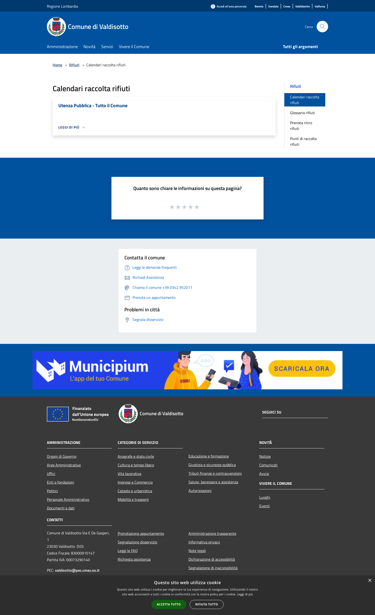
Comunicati (268, 465)
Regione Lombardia (62, 6)
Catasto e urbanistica (135, 491)
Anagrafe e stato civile (136, 456)
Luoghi (264, 497)
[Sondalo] (273, 6)
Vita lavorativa (129, 473)
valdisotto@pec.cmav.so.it (77, 570)
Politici (52, 491)
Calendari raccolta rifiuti (304, 100)
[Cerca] (322, 26)
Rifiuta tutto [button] (206, 604)
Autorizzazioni (200, 490)
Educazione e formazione (208, 456)
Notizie (265, 456)
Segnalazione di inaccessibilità (212, 568)
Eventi (264, 506)
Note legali (197, 551)
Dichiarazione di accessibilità (211, 559)
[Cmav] (286, 6)
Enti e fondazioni (60, 482)
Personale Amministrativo (68, 499)
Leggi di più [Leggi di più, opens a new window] (245, 594)
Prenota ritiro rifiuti (301, 125)
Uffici (51, 473)
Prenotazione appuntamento (141, 533)
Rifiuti (74, 65)
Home (57, 65)
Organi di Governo (61, 456)
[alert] (187, 595)
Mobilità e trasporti (133, 499)
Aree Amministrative (64, 465)
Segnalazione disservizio (137, 542)
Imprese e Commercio (135, 482)
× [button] (369, 580)
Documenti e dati (61, 508)
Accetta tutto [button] (169, 604)
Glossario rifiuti (302, 113)
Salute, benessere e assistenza (213, 482)
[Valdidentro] (302, 6)
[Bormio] (259, 6)
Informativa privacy (204, 542)
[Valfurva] (320, 6)
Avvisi (264, 473)
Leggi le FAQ (128, 551)
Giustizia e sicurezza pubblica (212, 465)
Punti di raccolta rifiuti (303, 141)
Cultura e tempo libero (136, 465)
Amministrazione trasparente (212, 533)
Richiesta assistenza (134, 559)
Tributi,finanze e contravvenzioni (215, 473)
